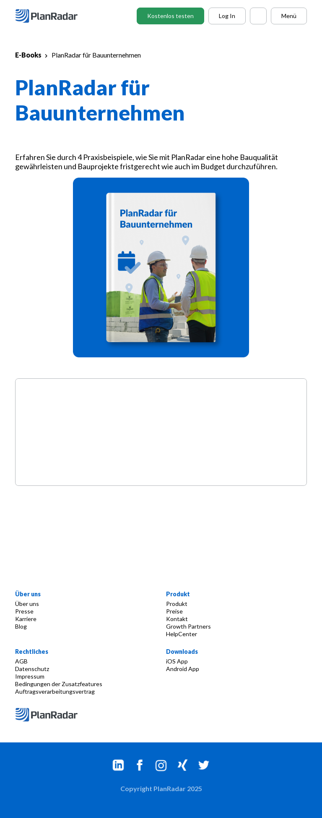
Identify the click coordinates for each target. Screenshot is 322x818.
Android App (182, 668)
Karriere (25, 618)
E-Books (28, 55)
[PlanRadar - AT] (53, 16)
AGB (21, 661)
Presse (24, 611)
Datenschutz (32, 668)
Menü (288, 15)
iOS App (177, 661)
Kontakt (177, 618)
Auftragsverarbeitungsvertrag (55, 691)
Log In (227, 15)
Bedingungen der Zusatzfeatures (58, 683)
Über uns (27, 603)
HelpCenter (181, 633)
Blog (21, 626)
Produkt (176, 603)
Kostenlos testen (170, 15)
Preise (174, 611)
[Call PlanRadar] (258, 16)
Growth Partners (188, 626)
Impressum (29, 676)
